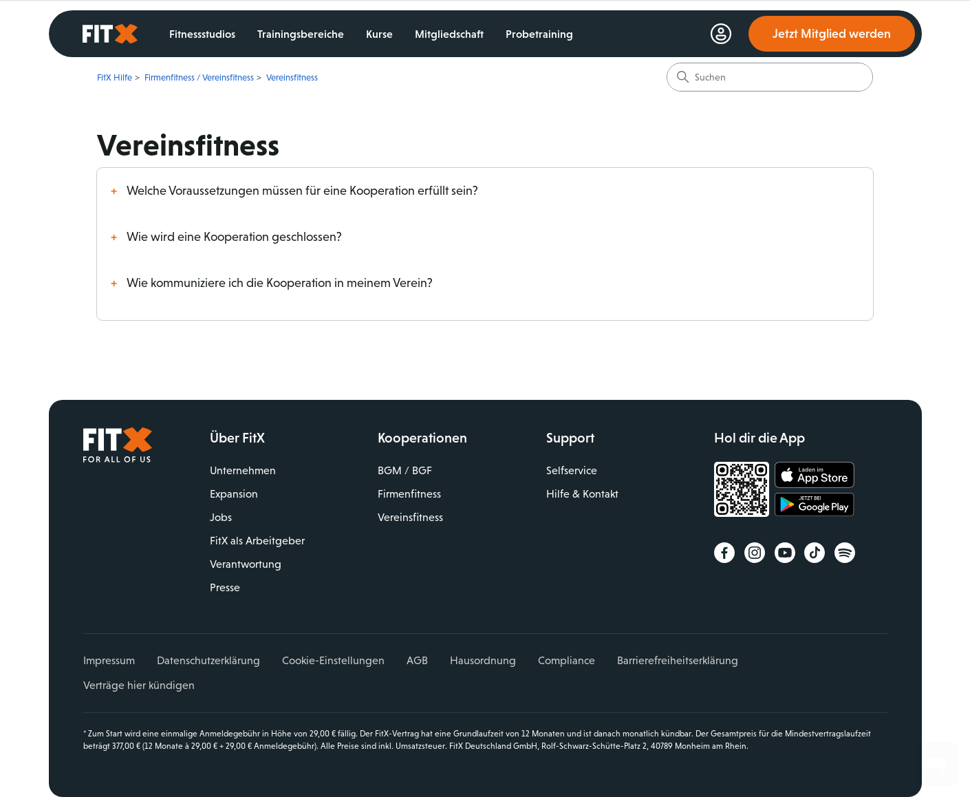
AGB (417, 660)
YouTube (785, 552)
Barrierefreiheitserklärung (677, 660)
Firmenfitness (409, 494)
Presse (225, 587)
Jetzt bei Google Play (814, 506)
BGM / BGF (405, 470)
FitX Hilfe (114, 77)
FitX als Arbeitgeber (257, 540)
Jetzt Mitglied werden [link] (832, 34)
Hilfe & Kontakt (582, 494)
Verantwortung (245, 564)
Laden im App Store (814, 475)
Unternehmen (243, 470)
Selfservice (571, 470)
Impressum (109, 660)
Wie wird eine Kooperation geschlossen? (234, 237)
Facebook (724, 552)
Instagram (754, 552)
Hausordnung (483, 660)
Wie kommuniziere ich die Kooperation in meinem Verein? (280, 283)
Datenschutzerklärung (208, 660)
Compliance (566, 660)
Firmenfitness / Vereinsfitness (199, 77)
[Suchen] (769, 77)
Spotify (844, 552)
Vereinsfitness (292, 77)
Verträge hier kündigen (139, 685)
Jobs (221, 517)
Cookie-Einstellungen (333, 660)
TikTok (814, 552)
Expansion (234, 494)
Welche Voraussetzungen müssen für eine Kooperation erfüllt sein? (302, 191)
